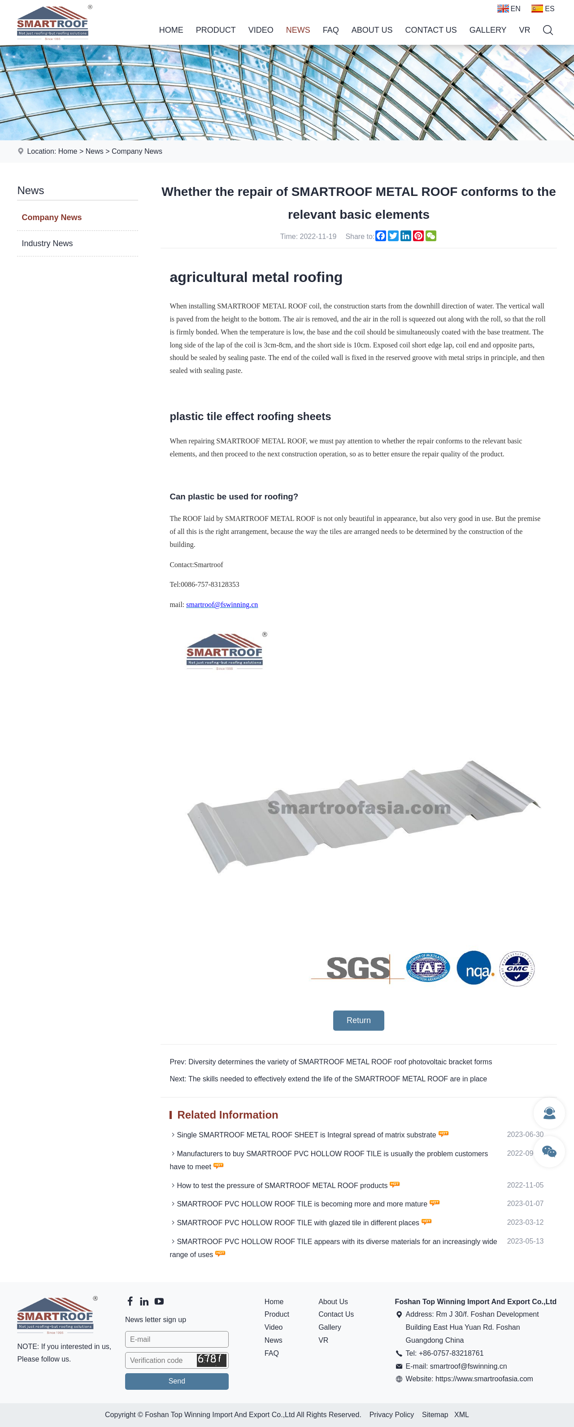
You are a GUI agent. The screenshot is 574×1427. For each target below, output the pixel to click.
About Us (372, 30)
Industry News (47, 243)
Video (261, 30)
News (298, 30)
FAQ (331, 30)
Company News (137, 151)
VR (525, 30)
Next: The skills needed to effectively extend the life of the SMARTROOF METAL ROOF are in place (328, 1079)
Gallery (488, 30)
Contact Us (431, 30)
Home (171, 30)
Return (359, 1020)
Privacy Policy (392, 1414)
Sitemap (435, 1414)
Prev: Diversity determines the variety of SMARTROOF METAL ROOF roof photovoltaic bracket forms (331, 1062)
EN (509, 8)
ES (542, 8)
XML (461, 1414)
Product (216, 30)
